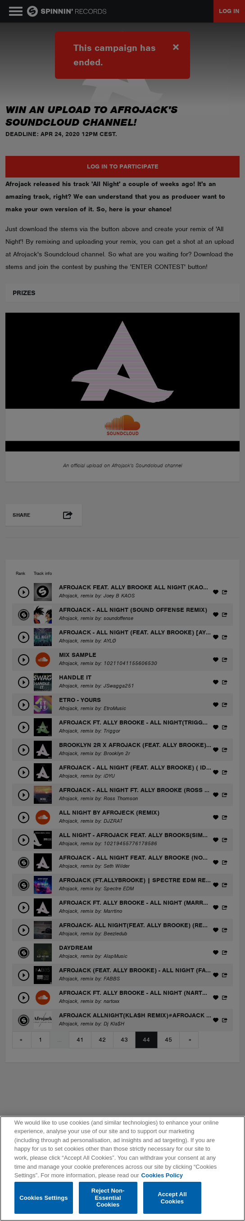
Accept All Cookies (172, 1198)
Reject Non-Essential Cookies (108, 1197)
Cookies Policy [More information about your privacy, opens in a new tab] (162, 1175)
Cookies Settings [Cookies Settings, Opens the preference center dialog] (43, 1197)
